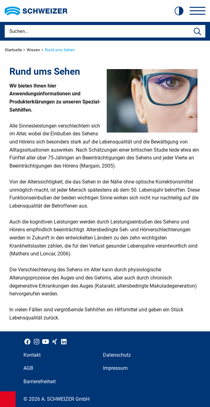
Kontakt (32, 355)
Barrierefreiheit (39, 381)
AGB (28, 368)
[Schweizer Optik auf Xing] (55, 341)
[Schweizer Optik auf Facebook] (27, 341)
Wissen (34, 50)
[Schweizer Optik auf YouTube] (45, 341)
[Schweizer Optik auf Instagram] (36, 341)
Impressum (115, 368)
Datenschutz (117, 355)
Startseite (14, 50)
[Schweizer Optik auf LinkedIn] (64, 341)
